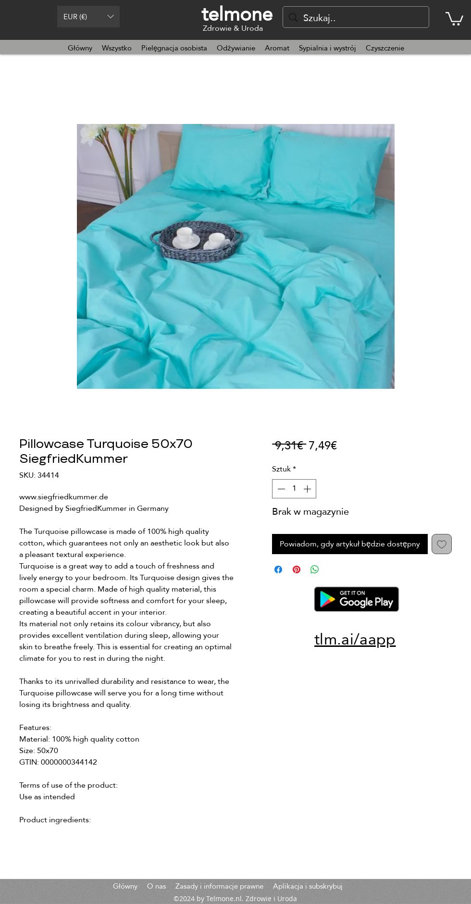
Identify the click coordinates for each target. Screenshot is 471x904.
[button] (88, 16)
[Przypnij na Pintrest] (296, 569)
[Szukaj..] (356, 18)
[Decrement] (280, 489)
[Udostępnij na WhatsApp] (315, 569)
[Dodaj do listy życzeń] (442, 544)
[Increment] (308, 489)
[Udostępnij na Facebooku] (278, 569)
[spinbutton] (294, 489)
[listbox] (88, 16)
